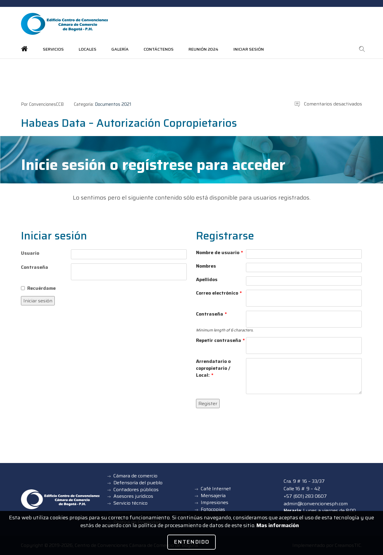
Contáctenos (159, 49)
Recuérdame (41, 288)
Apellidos (207, 279)
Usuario (30, 253)
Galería (120, 49)
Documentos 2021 (113, 104)
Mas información (277, 525)
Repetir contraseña (220, 340)
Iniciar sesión (248, 49)
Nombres (206, 266)
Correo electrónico (219, 293)
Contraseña (34, 267)
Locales (87, 49)
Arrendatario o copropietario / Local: (213, 368)
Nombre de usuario (219, 252)
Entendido (191, 542)
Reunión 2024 (203, 49)
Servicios (53, 49)
